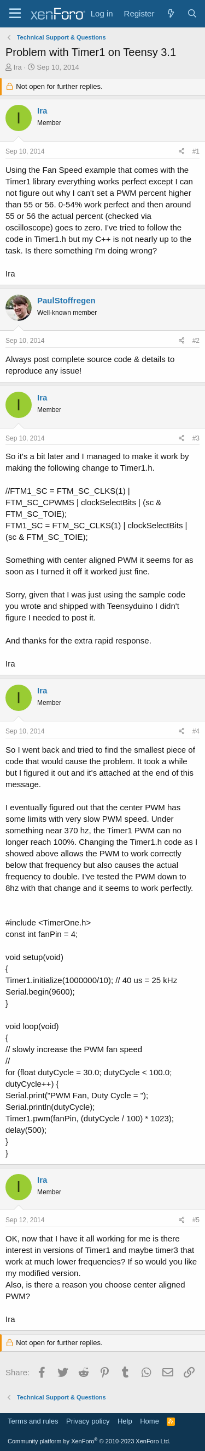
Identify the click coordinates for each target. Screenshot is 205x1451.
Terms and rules (33, 1421)
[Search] (192, 13)
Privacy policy (87, 1421)
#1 (196, 151)
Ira (18, 67)
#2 (196, 341)
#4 (196, 731)
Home (149, 1421)
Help (125, 1421)
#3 (196, 438)
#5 (196, 1220)
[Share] (182, 151)
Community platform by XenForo (89, 1441)
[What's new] (170, 13)
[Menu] (15, 13)
